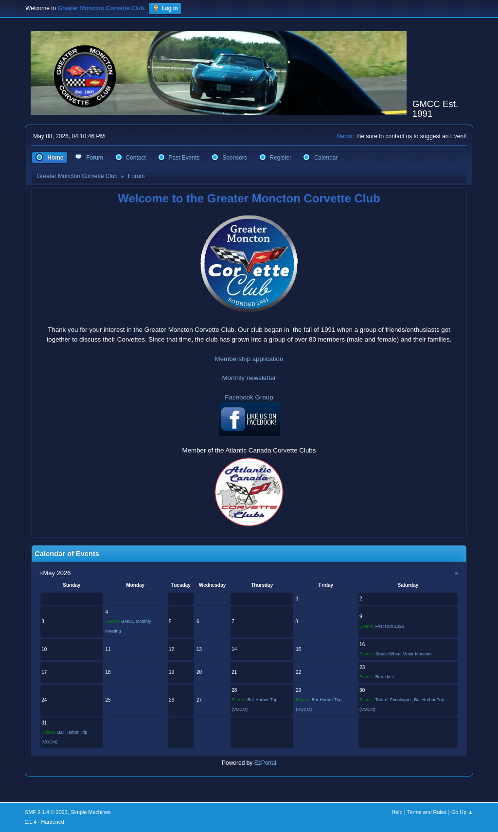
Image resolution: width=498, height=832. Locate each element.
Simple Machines (91, 812)
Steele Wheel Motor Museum (403, 653)
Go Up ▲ (462, 812)
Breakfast (384, 676)
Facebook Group (249, 397)
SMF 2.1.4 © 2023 (46, 812)
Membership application (249, 358)
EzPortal (265, 763)
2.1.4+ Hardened (44, 822)
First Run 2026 (389, 626)
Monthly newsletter (249, 377)
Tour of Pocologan (393, 699)
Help (396, 812)
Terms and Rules (426, 812)
